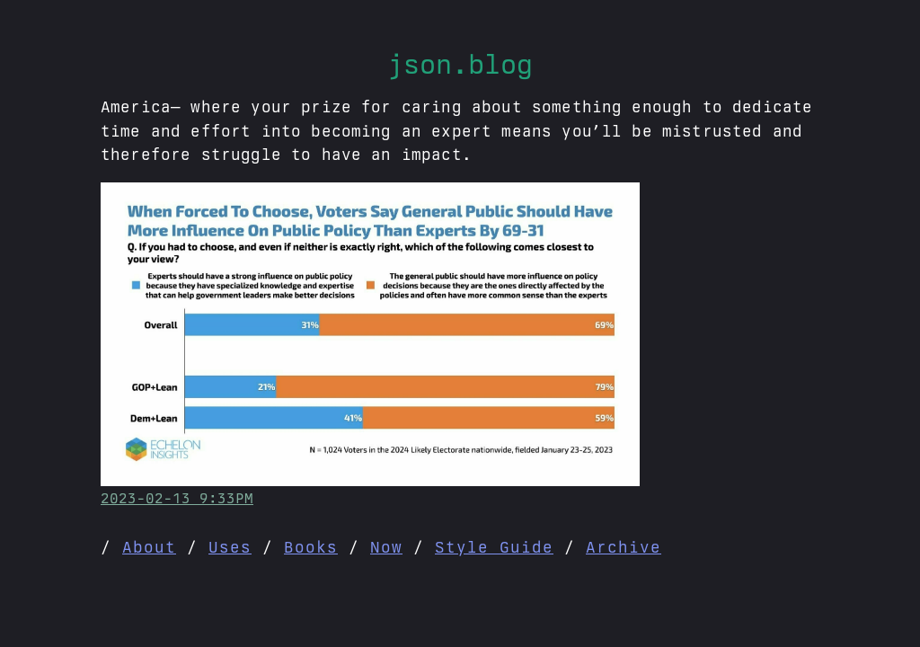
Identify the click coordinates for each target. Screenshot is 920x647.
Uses (230, 546)
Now (386, 546)
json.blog (460, 64)
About (149, 546)
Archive (623, 546)
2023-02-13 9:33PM (177, 498)
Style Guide (494, 546)
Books (311, 546)
